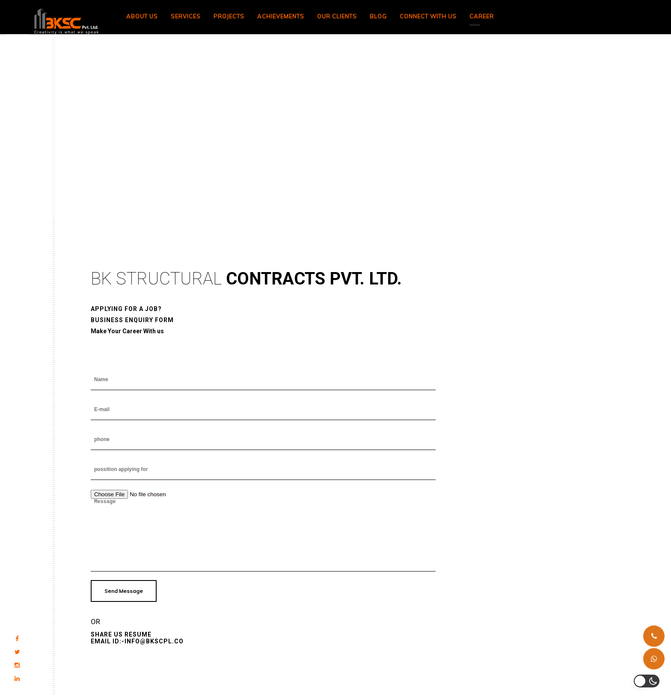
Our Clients (337, 16)
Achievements (280, 16)
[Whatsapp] (654, 658)
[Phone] (654, 636)
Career (481, 16)
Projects (229, 16)
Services (186, 16)
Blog (378, 16)
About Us (142, 16)
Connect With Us (428, 16)
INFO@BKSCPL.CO (154, 641)
